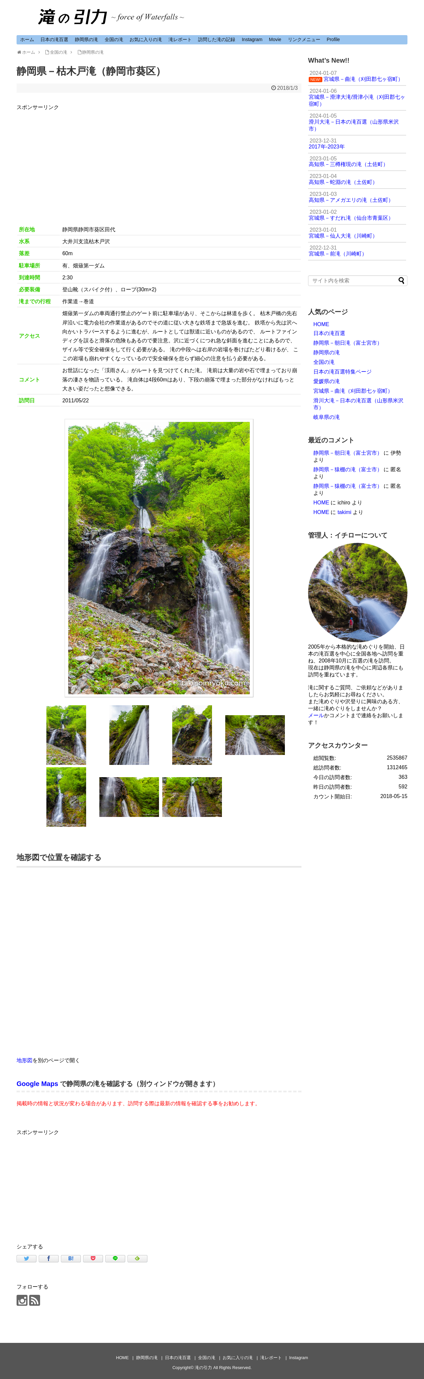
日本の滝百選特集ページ (342, 371)
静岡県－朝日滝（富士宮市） (347, 343)
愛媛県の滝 (326, 381)
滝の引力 (203, 1367)
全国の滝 (114, 39)
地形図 (24, 1060)
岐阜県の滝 (326, 417)
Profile (333, 39)
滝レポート (180, 39)
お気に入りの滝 (146, 39)
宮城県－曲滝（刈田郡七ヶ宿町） (353, 391)
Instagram (252, 39)
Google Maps (37, 1083)
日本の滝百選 (54, 39)
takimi (344, 512)
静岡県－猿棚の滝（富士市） (347, 469)
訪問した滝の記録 (216, 39)
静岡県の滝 (86, 39)
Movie (275, 39)
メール (316, 715)
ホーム (27, 39)
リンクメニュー (304, 39)
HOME (321, 324)
